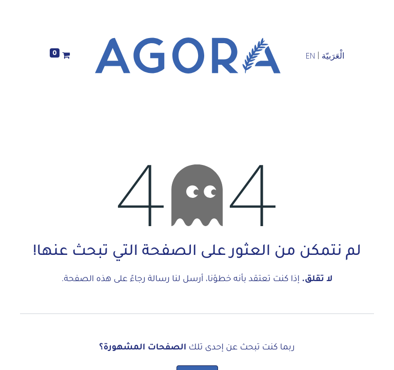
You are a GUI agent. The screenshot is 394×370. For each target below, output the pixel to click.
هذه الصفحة (87, 279)
